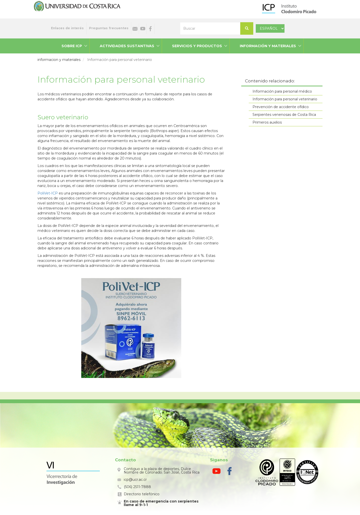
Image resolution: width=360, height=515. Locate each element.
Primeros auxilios (267, 122)
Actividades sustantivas (127, 46)
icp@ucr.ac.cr (135, 479)
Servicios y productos (197, 46)
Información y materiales (268, 46)
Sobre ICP (72, 46)
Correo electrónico (135, 28)
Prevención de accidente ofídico (280, 107)
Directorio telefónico (142, 494)
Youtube (142, 28)
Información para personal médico (282, 91)
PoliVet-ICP (48, 193)
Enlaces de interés (67, 28)
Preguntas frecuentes (108, 28)
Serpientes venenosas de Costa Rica (284, 114)
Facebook (150, 28)
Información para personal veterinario (284, 99)
